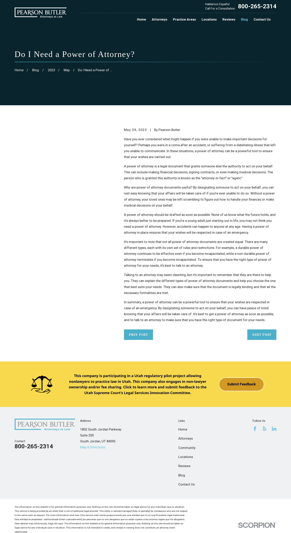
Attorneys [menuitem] (159, 19)
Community (187, 448)
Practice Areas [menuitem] (184, 19)
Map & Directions (92, 447)
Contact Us (186, 484)
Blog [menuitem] (244, 19)
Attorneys (185, 438)
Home (182, 429)
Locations (185, 457)
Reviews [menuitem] (228, 19)
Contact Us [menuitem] (262, 19)
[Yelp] (264, 428)
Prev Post (138, 335)
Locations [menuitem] (209, 19)
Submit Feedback (241, 384)
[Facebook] (255, 428)
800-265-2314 (257, 6)
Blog (181, 475)
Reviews (184, 466)
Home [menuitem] (141, 19)
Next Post (262, 335)
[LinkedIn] (274, 428)
